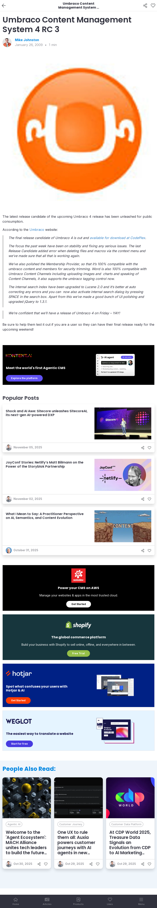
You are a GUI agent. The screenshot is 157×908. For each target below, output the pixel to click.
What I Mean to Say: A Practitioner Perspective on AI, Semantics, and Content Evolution (45, 516)
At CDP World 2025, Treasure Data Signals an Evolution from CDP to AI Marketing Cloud (130, 845)
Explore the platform (24, 378)
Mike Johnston (27, 40)
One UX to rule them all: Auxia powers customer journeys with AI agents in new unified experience (77, 845)
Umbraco (36, 230)
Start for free (19, 743)
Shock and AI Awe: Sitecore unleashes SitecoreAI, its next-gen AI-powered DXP (46, 413)
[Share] (145, 5)
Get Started (78, 604)
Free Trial (78, 653)
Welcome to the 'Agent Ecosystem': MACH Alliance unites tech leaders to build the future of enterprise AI (26, 845)
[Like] (153, 5)
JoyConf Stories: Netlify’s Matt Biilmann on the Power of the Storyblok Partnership (44, 464)
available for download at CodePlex (117, 238)
